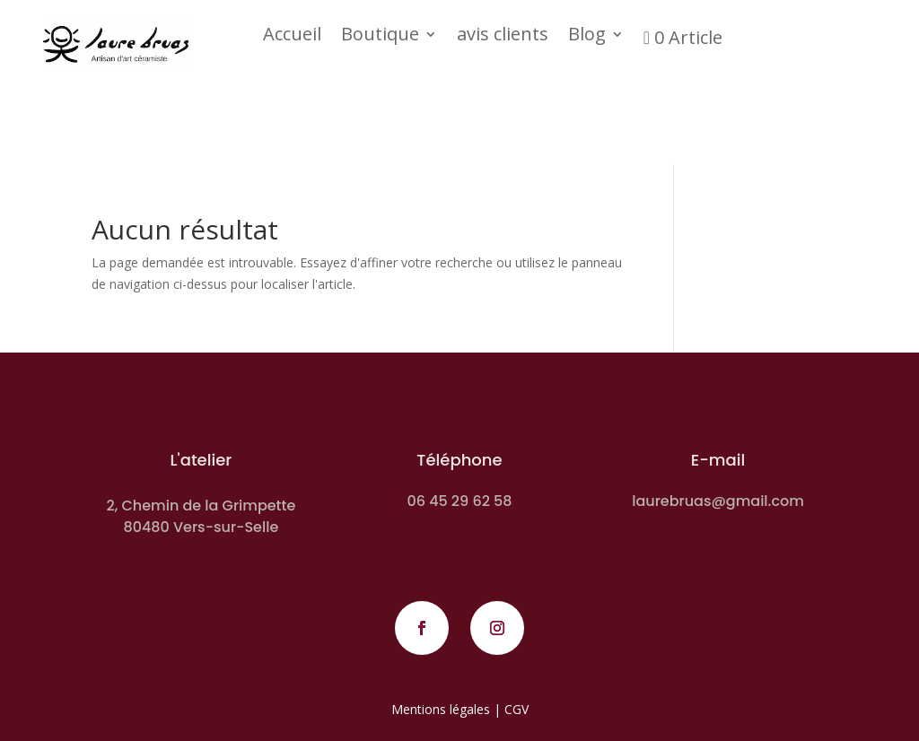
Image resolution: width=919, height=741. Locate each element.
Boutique (380, 37)
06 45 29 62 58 (459, 501)
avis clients (502, 37)
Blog (587, 37)
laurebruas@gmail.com (718, 501)
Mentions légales (440, 709)
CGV (516, 709)
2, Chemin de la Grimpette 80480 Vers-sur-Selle (200, 516)
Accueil (292, 37)
